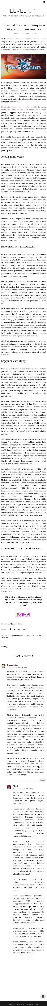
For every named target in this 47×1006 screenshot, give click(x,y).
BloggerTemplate (34, 1004)
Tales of (30, 635)
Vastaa (42, 780)
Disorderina (12, 665)
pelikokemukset (18, 635)
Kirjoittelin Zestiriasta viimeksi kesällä (19, 107)
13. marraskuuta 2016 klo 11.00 (23, 789)
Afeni (15, 786)
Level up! (23, 11)
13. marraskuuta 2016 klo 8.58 (17, 668)
